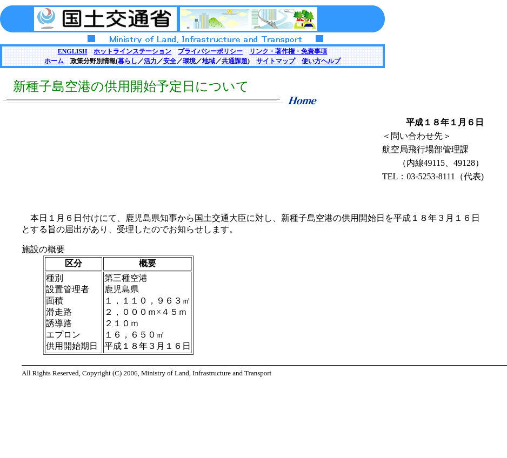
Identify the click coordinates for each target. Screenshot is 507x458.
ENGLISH (73, 51)
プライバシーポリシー (210, 51)
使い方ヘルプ (321, 61)
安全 (169, 61)
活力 (150, 61)
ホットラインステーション (132, 51)
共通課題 (235, 61)
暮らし (127, 61)
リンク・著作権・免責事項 (288, 51)
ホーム (54, 61)
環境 (189, 61)
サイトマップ (275, 61)
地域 (208, 61)
